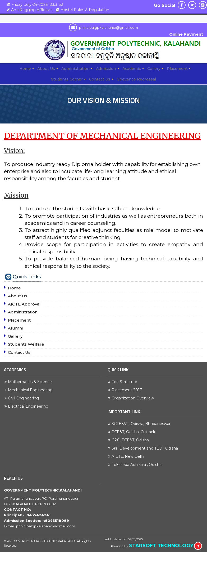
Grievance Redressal (136, 79)
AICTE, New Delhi (129, 456)
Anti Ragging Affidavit (28, 9)
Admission (106, 68)
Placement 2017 (128, 390)
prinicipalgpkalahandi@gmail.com (103, 27)
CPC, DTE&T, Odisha (131, 440)
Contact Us (99, 79)
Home (25, 68)
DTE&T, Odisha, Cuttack (134, 432)
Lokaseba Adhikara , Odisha (138, 464)
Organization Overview (134, 398)
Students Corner (67, 79)
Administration (75, 68)
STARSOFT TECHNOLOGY (161, 545)
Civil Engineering (25, 398)
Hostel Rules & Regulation (81, 9)
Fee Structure (125, 381)
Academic (131, 68)
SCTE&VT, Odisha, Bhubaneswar (142, 423)
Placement (177, 68)
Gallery (153, 68)
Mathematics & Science (31, 381)
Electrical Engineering (29, 406)
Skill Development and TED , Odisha (146, 448)
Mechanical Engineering (32, 390)
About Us (46, 68)
